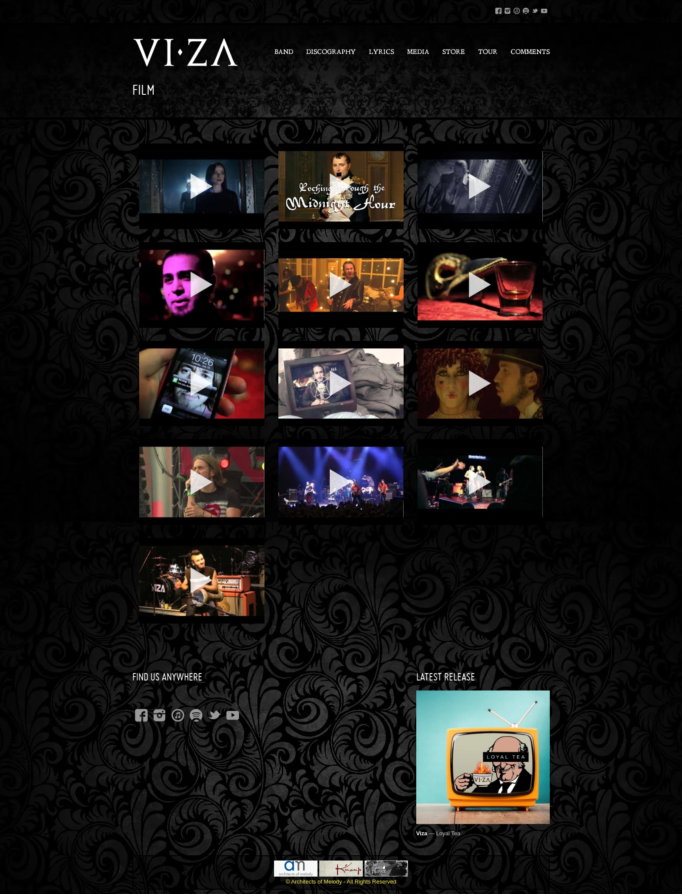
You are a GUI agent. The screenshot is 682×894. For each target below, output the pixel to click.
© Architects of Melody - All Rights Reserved (341, 881)
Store (453, 52)
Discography (331, 52)
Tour (488, 52)
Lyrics (381, 52)
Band (283, 52)
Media (418, 52)
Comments (530, 52)
